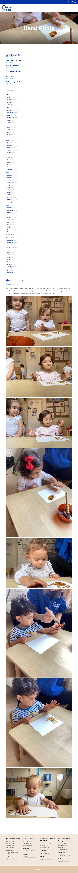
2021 (10, 237)
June (11, 125)
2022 (9, 205)
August (11, 120)
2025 (10, 108)
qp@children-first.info (46, 859)
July (11, 122)
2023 (10, 173)
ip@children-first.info (64, 861)
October (12, 115)
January (12, 104)
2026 (9, 95)
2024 (10, 140)
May (11, 127)
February (12, 102)
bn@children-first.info (12, 859)
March (11, 99)
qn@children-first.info (29, 857)
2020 (9, 270)
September (13, 117)
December (12, 110)
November (12, 112)
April (11, 97)
